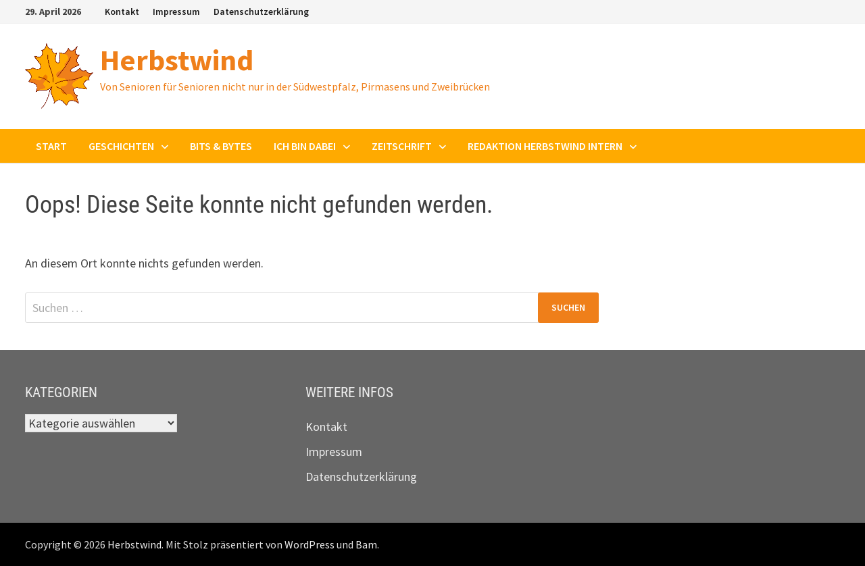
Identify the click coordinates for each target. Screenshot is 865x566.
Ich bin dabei (305, 146)
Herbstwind (176, 59)
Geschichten (121, 146)
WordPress (310, 544)
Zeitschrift (402, 146)
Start (51, 146)
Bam (366, 544)
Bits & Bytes (221, 146)
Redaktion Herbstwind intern (545, 146)
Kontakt (122, 11)
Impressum (176, 11)
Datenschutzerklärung (261, 11)
